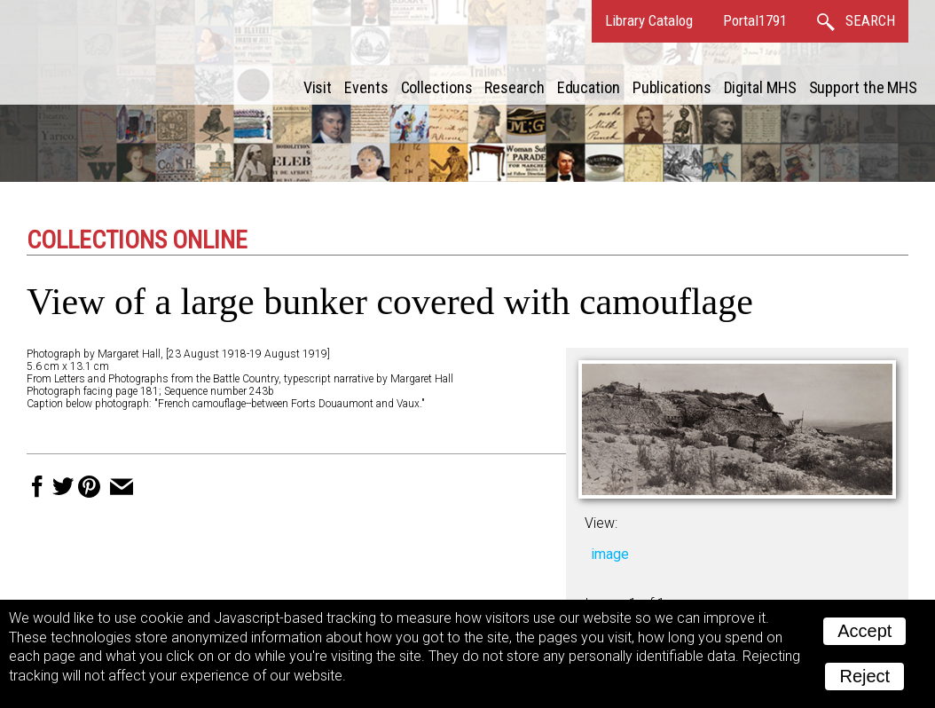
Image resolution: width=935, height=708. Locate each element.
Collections (437, 87)
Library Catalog (649, 20)
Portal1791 (755, 20)
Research (514, 87)
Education (588, 87)
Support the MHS (863, 87)
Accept (864, 631)
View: (601, 523)
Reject (864, 676)
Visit (318, 87)
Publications (671, 87)
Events (366, 87)
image (610, 554)
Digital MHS (760, 87)
